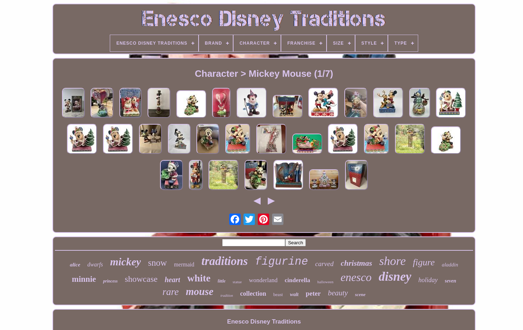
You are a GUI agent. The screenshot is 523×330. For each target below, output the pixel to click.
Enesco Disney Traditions (264, 321)
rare (171, 291)
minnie (84, 279)
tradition (227, 296)
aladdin (450, 265)
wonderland (263, 280)
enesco (355, 277)
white (198, 278)
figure (424, 262)
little (222, 281)
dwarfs (95, 264)
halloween (325, 282)
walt (294, 294)
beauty (338, 293)
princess (110, 281)
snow (157, 263)
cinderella (297, 280)
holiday (428, 280)
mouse (199, 291)
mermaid (184, 264)
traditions (224, 261)
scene (360, 294)
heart (172, 280)
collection (253, 293)
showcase (141, 279)
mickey (125, 262)
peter (313, 293)
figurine (281, 261)
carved (324, 264)
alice (75, 265)
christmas (356, 263)
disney (395, 277)
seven (450, 281)
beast (278, 294)
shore (392, 261)
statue (237, 282)
